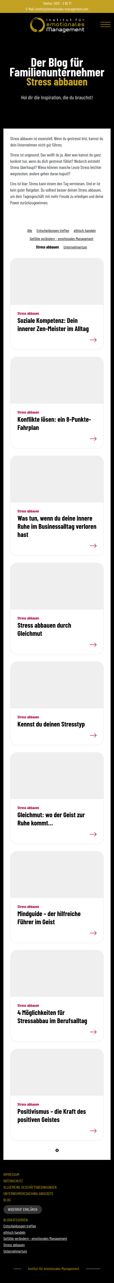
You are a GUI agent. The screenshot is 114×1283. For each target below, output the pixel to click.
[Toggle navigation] (106, 25)
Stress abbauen (47, 246)
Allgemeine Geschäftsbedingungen (30, 1187)
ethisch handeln (85, 230)
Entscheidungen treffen (53, 230)
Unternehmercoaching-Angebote (28, 1193)
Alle (29, 230)
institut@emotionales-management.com (61, 9)
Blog (7, 1200)
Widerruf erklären (22, 1209)
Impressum (11, 1174)
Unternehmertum (75, 246)
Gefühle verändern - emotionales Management (61, 238)
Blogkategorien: (15, 1219)
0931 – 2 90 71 (62, 3)
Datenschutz (13, 1180)
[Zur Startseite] (57, 24)
